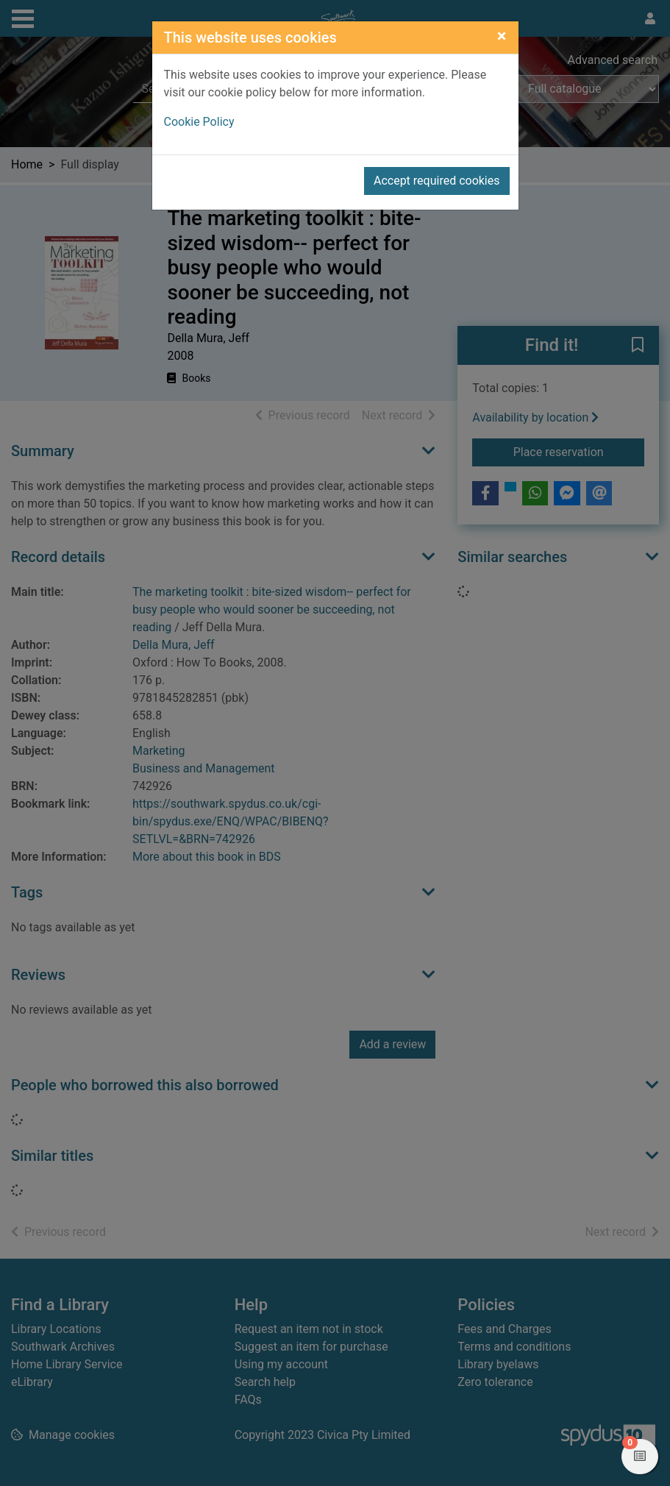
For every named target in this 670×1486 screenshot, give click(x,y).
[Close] (501, 36)
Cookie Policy (199, 122)
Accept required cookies (437, 181)
